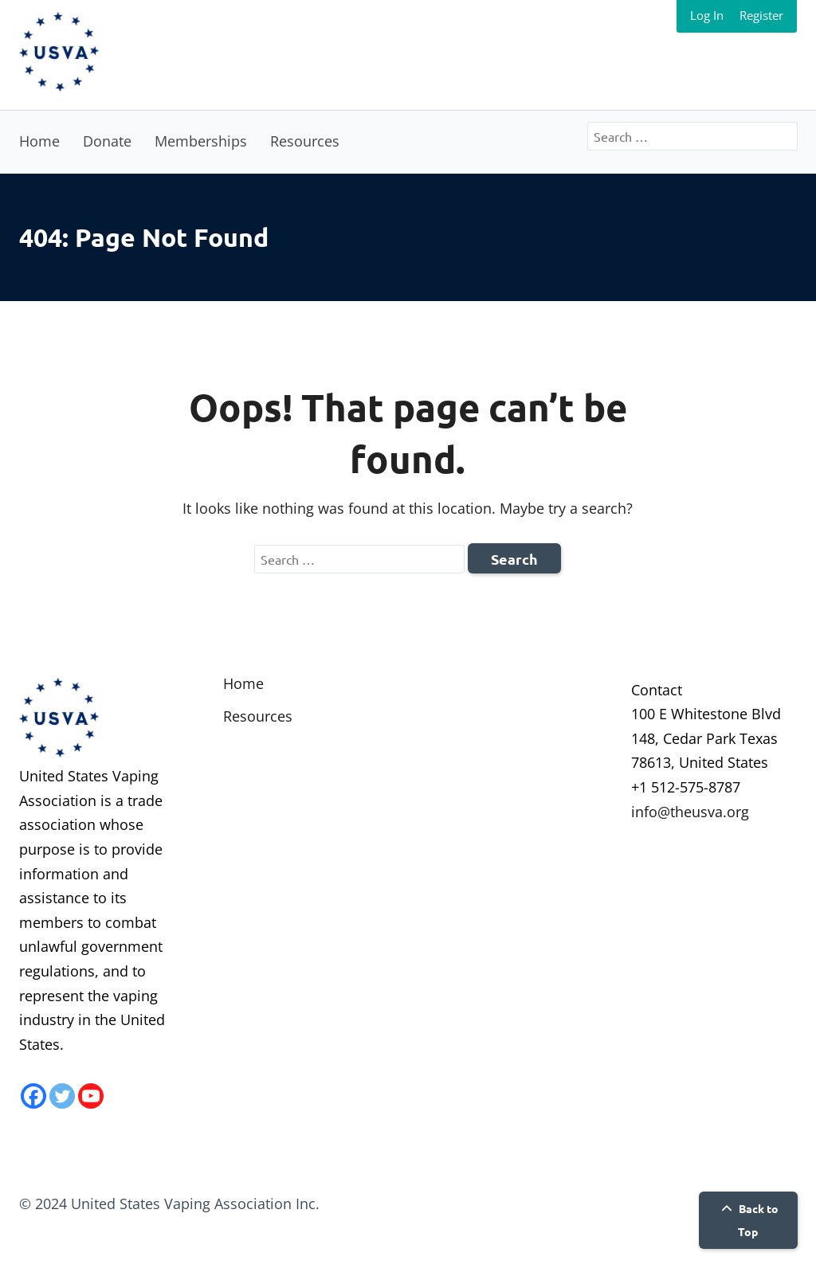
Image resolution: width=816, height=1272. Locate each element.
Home (39, 141)
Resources (304, 141)
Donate (107, 141)
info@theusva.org (690, 811)
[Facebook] (33, 1096)
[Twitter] (62, 1096)
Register (761, 15)
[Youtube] (91, 1096)
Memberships (201, 141)
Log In (707, 15)
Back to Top (748, 1220)
